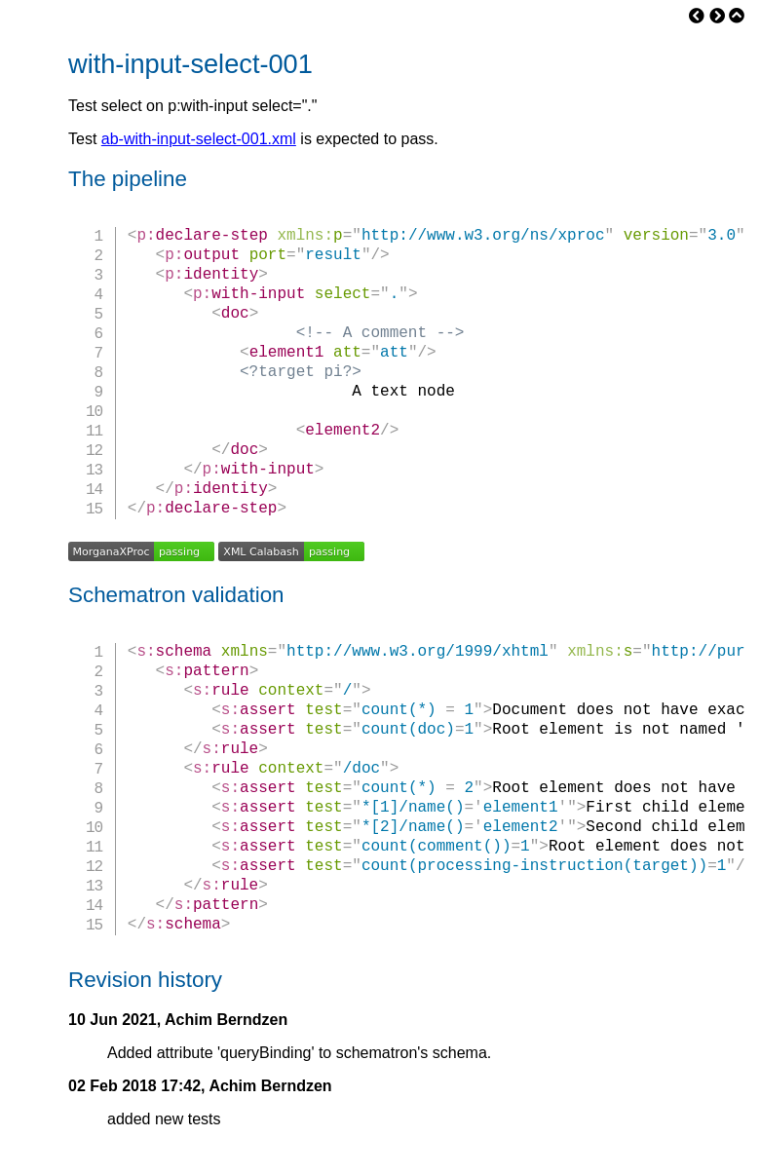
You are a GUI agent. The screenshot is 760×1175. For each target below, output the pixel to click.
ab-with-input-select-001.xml (198, 139)
